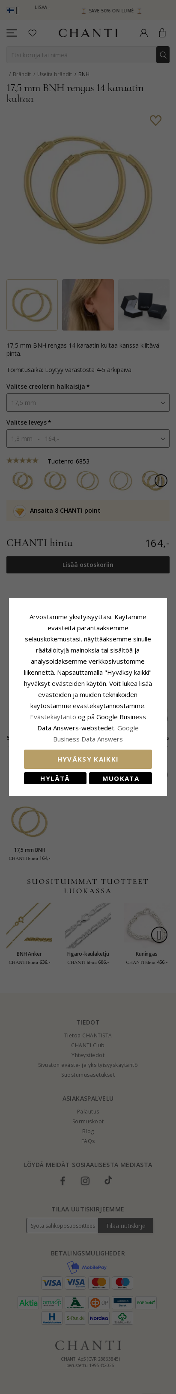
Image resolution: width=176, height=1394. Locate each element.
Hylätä (55, 778)
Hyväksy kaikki (88, 759)
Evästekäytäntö (53, 716)
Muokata (120, 778)
